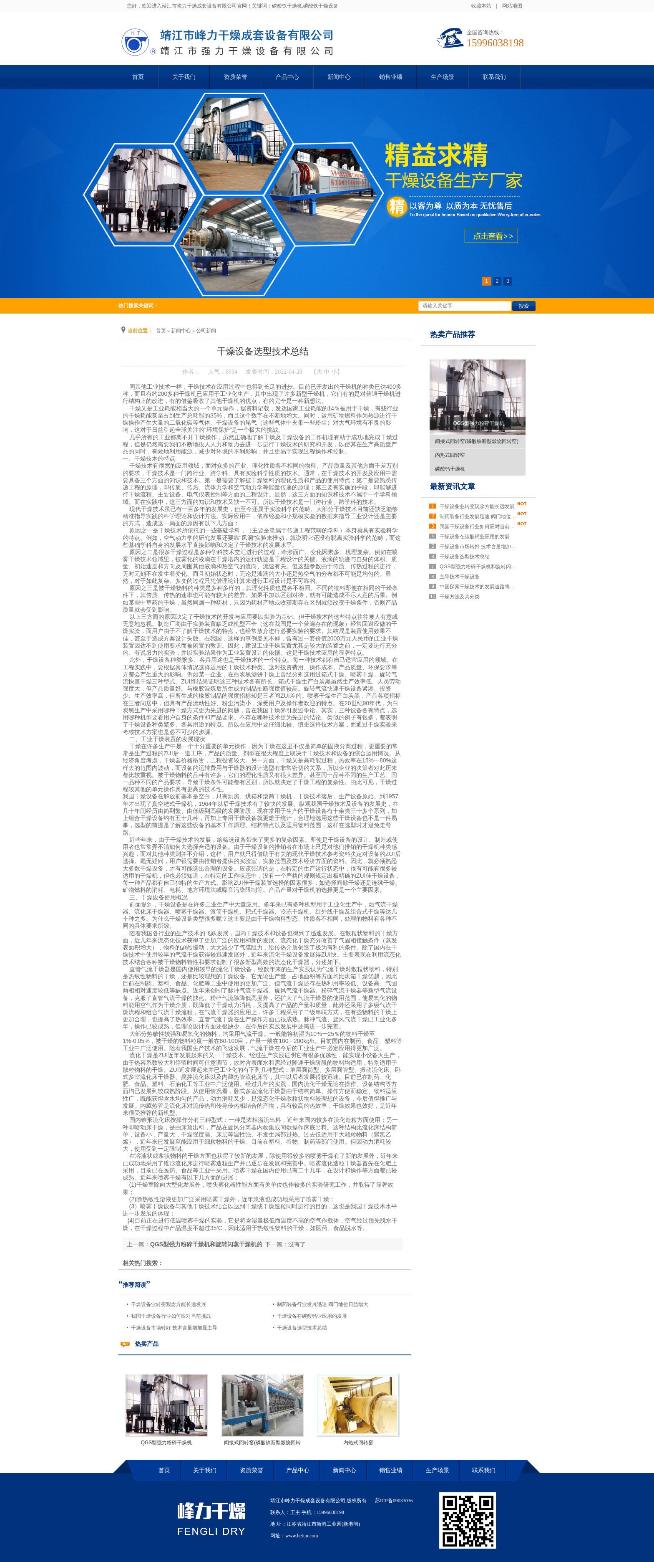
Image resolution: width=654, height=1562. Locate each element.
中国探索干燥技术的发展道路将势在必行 (479, 587)
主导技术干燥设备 (460, 577)
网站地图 (512, 6)
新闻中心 (339, 77)
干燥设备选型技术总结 (302, 1328)
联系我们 (494, 77)
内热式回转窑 (358, 1443)
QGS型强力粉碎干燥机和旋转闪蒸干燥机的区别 (479, 567)
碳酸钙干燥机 (450, 469)
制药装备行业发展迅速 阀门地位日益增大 (322, 1304)
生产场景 (442, 77)
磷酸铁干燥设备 (320, 6)
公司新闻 (206, 331)
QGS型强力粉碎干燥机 (166, 1443)
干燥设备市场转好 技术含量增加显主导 (174, 1328)
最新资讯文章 (452, 486)
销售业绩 (390, 77)
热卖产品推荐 (452, 334)
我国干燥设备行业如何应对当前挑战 (171, 1316)
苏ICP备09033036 (394, 1501)
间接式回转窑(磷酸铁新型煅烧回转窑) (476, 441)
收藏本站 (481, 6)
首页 (138, 77)
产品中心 (287, 77)
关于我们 (184, 77)
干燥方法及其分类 (460, 597)
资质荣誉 (235, 77)
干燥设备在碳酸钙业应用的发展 (312, 1316)
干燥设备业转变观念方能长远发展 (168, 1304)
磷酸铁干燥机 (287, 6)
